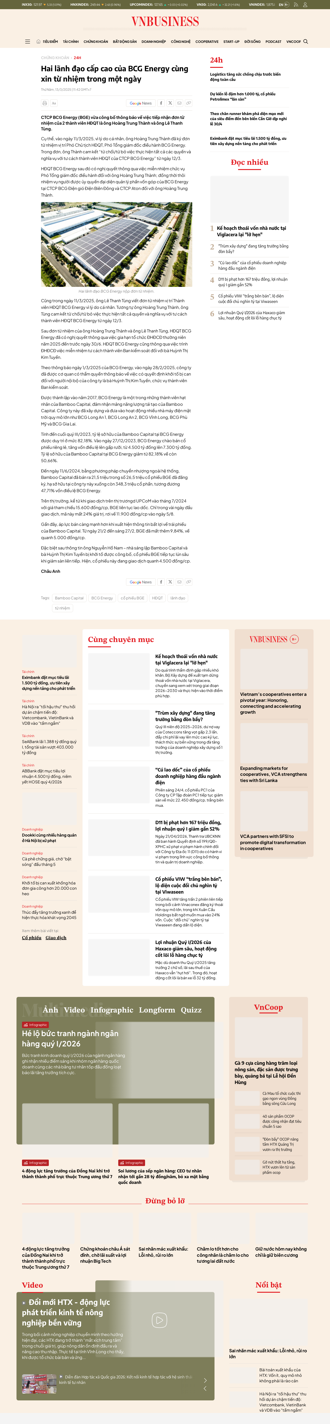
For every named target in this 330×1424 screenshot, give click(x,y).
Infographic (112, 1010)
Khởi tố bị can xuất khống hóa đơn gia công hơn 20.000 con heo (49, 888)
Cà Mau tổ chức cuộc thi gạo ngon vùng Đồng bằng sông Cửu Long (282, 1098)
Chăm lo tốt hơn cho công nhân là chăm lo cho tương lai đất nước (223, 1254)
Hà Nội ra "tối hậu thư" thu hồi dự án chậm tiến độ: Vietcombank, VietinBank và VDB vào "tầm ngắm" (48, 714)
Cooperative (206, 41)
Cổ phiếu (31, 938)
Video (74, 1010)
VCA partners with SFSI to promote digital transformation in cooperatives (273, 842)
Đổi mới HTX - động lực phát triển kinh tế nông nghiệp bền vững (66, 1312)
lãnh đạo (177, 597)
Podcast (273, 41)
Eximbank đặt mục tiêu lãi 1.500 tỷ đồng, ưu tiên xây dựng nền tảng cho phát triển (248, 141)
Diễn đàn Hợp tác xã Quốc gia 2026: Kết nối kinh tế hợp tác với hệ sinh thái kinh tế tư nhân (125, 1379)
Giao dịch (56, 938)
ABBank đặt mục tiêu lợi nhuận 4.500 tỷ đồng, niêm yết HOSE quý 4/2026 (46, 776)
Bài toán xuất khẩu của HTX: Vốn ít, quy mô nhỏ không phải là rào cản (280, 1375)
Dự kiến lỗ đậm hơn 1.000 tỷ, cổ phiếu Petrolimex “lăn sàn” (242, 96)
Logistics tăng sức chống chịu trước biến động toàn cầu (245, 77)
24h (77, 57)
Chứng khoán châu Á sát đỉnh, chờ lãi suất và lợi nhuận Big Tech (105, 1254)
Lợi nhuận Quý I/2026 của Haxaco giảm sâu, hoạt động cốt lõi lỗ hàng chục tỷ (251, 315)
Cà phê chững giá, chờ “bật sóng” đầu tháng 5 (47, 861)
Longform (157, 1010)
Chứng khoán (96, 41)
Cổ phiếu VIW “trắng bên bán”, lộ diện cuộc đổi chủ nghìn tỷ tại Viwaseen (251, 298)
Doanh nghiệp (154, 41)
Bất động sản (125, 41)
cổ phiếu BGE (132, 597)
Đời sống (253, 41)
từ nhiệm (62, 608)
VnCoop (293, 41)
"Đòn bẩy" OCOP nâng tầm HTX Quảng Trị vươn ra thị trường (280, 1144)
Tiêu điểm (50, 41)
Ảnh (50, 1010)
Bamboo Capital (69, 597)
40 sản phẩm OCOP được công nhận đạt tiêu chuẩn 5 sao (282, 1121)
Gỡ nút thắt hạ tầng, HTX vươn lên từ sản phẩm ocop (279, 1167)
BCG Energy (102, 597)
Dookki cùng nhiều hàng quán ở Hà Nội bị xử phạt (49, 837)
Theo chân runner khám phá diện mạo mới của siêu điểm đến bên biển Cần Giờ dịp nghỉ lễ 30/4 (248, 118)
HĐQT (157, 597)
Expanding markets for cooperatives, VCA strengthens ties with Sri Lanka (273, 774)
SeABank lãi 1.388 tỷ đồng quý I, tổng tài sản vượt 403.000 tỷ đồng (49, 747)
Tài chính (71, 41)
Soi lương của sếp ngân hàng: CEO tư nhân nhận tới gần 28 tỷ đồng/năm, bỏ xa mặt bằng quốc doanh (163, 1176)
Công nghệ (180, 41)
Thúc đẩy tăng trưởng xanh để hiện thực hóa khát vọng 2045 (49, 915)
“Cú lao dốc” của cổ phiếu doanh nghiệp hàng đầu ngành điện (252, 265)
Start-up (231, 41)
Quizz (191, 1010)
